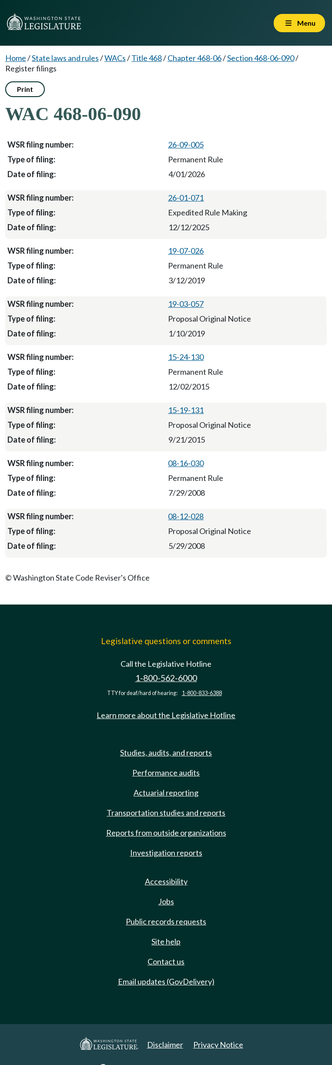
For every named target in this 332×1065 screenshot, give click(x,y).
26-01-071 (186, 197)
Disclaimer (165, 1044)
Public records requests (166, 921)
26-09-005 (186, 144)
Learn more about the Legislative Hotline (166, 715)
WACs (115, 58)
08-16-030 (186, 463)
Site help (166, 941)
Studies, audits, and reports (166, 752)
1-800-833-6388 (202, 693)
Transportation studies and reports (166, 812)
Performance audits (166, 772)
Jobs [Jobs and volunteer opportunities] (166, 901)
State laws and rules (65, 58)
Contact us (166, 961)
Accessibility (166, 881)
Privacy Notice (218, 1044)
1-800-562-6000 (166, 678)
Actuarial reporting (166, 792)
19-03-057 (186, 304)
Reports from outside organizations (166, 832)
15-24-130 (186, 357)
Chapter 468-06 (194, 58)
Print (25, 89)
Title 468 (146, 58)
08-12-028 (186, 516)
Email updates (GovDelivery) (166, 981)
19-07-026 (186, 250)
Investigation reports (166, 852)
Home (15, 58)
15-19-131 (186, 410)
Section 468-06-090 (260, 58)
